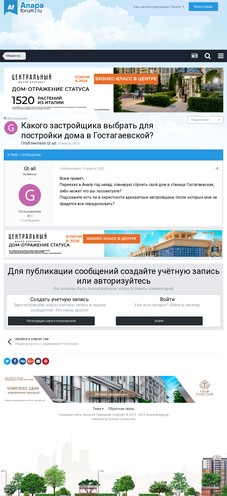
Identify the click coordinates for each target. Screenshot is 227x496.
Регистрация (203, 6)
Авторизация (17, 118)
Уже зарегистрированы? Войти (158, 7)
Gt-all (51, 143)
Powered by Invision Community (113, 419)
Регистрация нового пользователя (51, 321)
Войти (159, 321)
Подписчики (200, 120)
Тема (98, 409)
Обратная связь (121, 409)
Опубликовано (82, 168)
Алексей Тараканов (97, 414)
